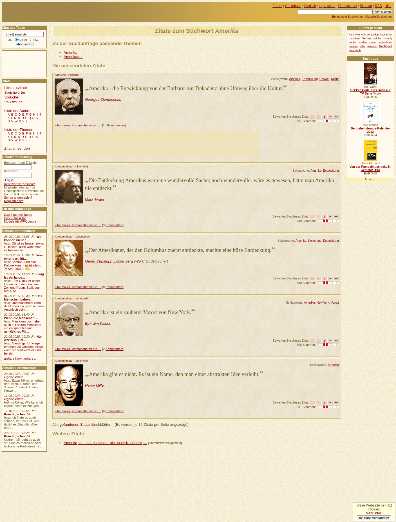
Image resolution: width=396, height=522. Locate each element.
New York (323, 302)
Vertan (366, 38)
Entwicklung (310, 78)
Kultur (335, 78)
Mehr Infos (373, 513)
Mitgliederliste (13, 201)
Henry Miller (95, 385)
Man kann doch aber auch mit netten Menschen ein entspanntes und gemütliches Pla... (22, 326)
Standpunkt (355, 50)
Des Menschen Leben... (23, 297)
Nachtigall (385, 46)
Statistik (310, 6)
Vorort (335, 302)
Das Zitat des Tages (18, 214)
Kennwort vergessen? (19, 184)
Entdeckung (331, 170)
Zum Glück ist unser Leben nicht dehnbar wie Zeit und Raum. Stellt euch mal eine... (22, 286)
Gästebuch (293, 6)
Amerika (70, 52)
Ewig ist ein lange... (24, 275)
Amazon (370, 179)
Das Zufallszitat (15, 218)
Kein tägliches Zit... (18, 414)
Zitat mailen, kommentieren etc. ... (78, 125)
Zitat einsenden (17, 148)
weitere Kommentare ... (20, 358)
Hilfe (388, 6)
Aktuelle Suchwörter (378, 16)
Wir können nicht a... (22, 238)
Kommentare (116, 125)
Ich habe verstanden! (374, 517)
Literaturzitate (63, 166)
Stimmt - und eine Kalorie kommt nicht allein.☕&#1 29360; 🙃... (22, 265)
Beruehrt (372, 46)
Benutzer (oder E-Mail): (20, 162)
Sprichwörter (14, 92)
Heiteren (353, 46)
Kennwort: (11, 171)
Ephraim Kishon (98, 323)
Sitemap (366, 6)
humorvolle (82, 298)
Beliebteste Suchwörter (347, 16)
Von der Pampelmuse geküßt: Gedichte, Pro (370, 168)
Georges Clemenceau (103, 99)
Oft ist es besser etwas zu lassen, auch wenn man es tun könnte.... (24, 247)
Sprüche (60, 74)
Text (38, 40)
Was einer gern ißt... (23, 257)
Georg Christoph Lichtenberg (109, 261)
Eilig (362, 46)
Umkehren (354, 38)
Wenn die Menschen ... (21, 318)
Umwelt (324, 78)
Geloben (377, 38)
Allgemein (81, 166)
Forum (277, 6)
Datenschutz (347, 6)
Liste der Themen (18, 129)
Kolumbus (314, 240)
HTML (23, 40)
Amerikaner (73, 57)
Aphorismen (82, 236)
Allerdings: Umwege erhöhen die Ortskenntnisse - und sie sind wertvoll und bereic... (23, 348)
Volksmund (13, 102)
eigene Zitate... (15, 377)
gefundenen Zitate (75, 424)
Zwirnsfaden (385, 42)
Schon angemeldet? (18, 197)
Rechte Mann (367, 42)
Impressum (327, 6)
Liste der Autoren (18, 111)
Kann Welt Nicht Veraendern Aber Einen (370, 34)
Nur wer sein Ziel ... (23, 338)
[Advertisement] (157, 143)
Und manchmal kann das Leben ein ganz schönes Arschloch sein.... (24, 306)
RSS (378, 6)
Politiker (73, 74)
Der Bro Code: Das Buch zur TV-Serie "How (370, 91)
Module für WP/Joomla (20, 221)
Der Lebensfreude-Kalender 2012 (370, 130)
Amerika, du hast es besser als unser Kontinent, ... (105, 443)
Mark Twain (94, 199)
